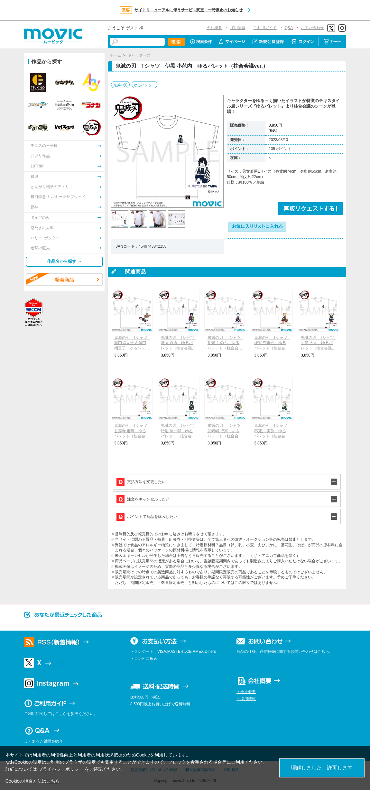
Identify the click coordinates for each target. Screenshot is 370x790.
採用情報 (237, 27)
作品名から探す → (64, 261)
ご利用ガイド (265, 27)
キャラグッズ (139, 55)
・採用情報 (246, 699)
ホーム (115, 55)
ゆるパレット (144, 85)
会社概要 (214, 27)
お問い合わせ (312, 27)
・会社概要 (246, 692)
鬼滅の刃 (120, 85)
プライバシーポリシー (60, 769)
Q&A (289, 27)
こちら (53, 781)
